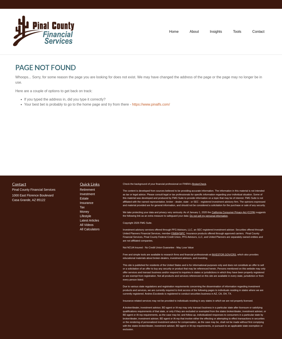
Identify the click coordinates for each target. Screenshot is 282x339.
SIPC (182, 233)
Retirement (87, 189)
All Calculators (89, 229)
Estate (84, 198)
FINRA (175, 233)
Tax (82, 207)
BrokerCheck (199, 184)
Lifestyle (85, 216)
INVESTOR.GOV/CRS (224, 254)
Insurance (86, 203)
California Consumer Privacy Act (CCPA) (233, 212)
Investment (87, 194)
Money (84, 211)
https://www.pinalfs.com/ (151, 104)
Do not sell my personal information (209, 215)
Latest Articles (89, 220)
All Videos (86, 225)
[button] (194, 31)
